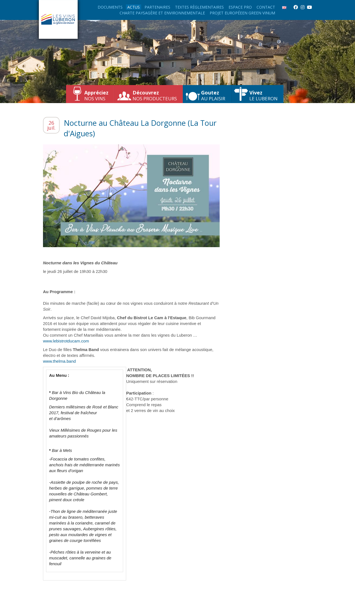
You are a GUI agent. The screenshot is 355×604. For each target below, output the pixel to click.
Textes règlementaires (199, 7)
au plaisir (213, 95)
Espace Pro (240, 7)
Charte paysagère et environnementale (162, 13)
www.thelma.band (59, 361)
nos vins (96, 95)
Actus (133, 7)
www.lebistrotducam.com (66, 341)
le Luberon (263, 95)
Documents (110, 7)
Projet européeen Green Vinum (242, 13)
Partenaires (157, 7)
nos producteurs (155, 95)
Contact (266, 7)
